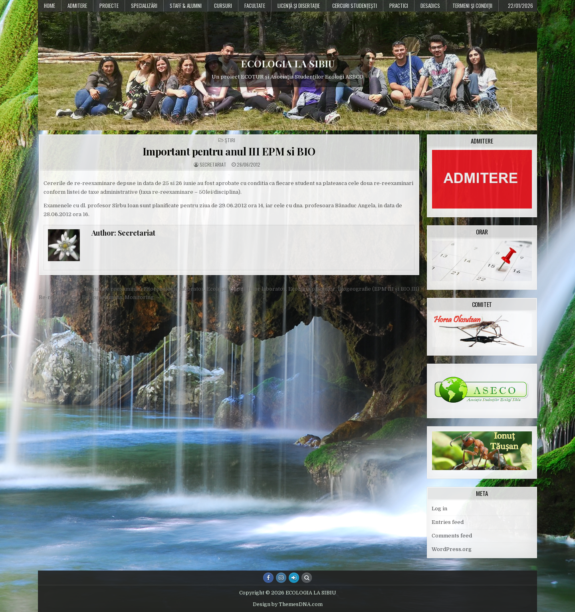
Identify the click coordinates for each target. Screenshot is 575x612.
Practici (398, 6)
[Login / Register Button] (294, 578)
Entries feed (448, 522)
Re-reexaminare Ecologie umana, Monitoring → (99, 297)
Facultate (254, 6)
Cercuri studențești (354, 6)
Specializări (144, 6)
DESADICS (430, 6)
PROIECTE (109, 6)
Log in (439, 509)
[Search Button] (306, 578)
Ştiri (230, 140)
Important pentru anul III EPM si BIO (229, 151)
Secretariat (213, 164)
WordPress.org (452, 549)
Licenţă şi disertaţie (299, 6)
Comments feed (452, 536)
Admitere (77, 6)
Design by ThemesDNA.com (288, 604)
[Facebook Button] (268, 578)
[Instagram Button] (281, 578)
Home (49, 6)
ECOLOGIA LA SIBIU (288, 63)
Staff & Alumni (186, 6)
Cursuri (223, 6)
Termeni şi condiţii (472, 6)
